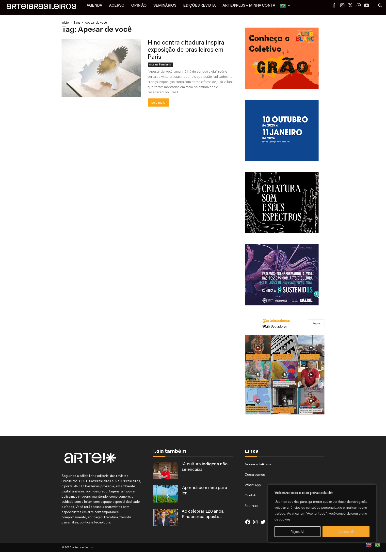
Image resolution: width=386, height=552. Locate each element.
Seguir (316, 323)
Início (65, 22)
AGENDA (94, 6)
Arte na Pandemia (160, 64)
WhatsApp (253, 485)
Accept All (346, 531)
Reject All (297, 531)
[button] (380, 6)
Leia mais (158, 102)
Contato (251, 495)
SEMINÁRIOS (164, 6)
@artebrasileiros (276, 320)
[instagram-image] (258, 348)
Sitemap (251, 505)
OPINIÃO (138, 6)
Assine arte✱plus (258, 464)
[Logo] (44, 7)
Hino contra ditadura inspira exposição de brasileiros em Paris (186, 50)
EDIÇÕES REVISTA (199, 6)
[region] (322, 513)
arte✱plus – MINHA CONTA (249, 6)
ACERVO (116, 6)
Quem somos (255, 474)
